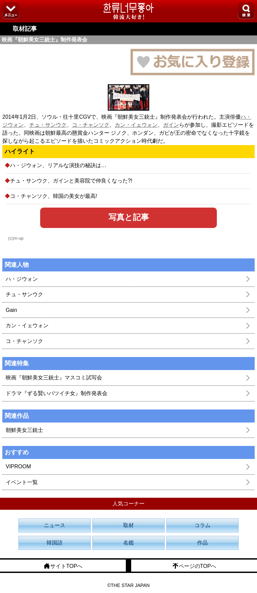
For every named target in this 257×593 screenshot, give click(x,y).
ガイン (171, 125)
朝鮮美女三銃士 (24, 430)
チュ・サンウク (48, 125)
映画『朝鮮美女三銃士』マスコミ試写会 (54, 377)
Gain (11, 310)
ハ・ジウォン (22, 279)
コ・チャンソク (90, 125)
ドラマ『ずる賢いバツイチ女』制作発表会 (56, 393)
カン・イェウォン (136, 125)
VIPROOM (18, 466)
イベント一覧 (22, 482)
